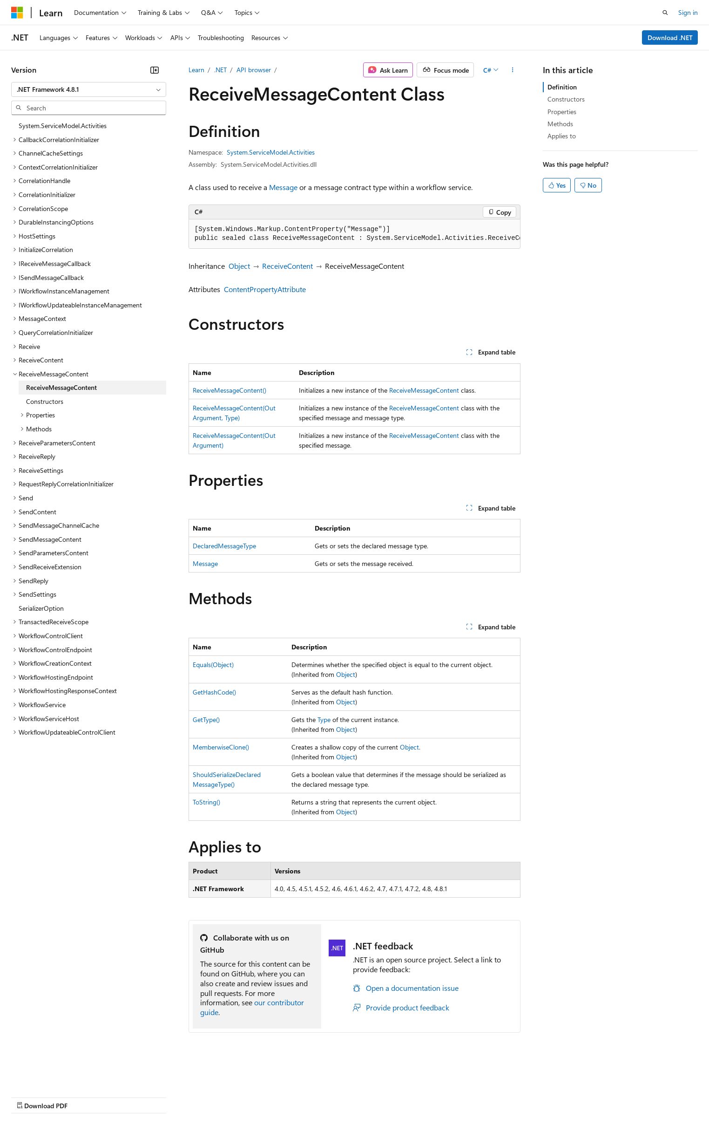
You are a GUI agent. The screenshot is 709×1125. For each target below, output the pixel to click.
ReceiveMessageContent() (229, 390)
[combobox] (88, 89)
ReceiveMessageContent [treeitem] (61, 387)
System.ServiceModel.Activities (271, 152)
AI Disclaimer (29, 1096)
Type (324, 719)
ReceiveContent (287, 266)
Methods (560, 123)
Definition (562, 86)
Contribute (166, 1096)
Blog (127, 1096)
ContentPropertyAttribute (265, 289)
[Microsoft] (17, 13)
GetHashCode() (214, 692)
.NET (220, 69)
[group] (355, 234)
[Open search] (665, 12)
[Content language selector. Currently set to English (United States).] (53, 1074)
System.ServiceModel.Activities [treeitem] (63, 125)
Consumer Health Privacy (267, 1096)
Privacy (203, 1096)
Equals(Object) (213, 664)
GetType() (206, 719)
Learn (196, 69)
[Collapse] (154, 69)
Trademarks (386, 1096)
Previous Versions (84, 1096)
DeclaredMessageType (224, 545)
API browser (253, 69)
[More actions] (512, 69)
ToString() (206, 802)
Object (239, 266)
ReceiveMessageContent (424, 390)
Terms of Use (340, 1096)
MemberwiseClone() (221, 747)
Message (283, 187)
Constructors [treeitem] (44, 401)
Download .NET (670, 37)
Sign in (688, 12)
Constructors (566, 99)
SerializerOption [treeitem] (41, 608)
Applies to (561, 135)
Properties (561, 111)
